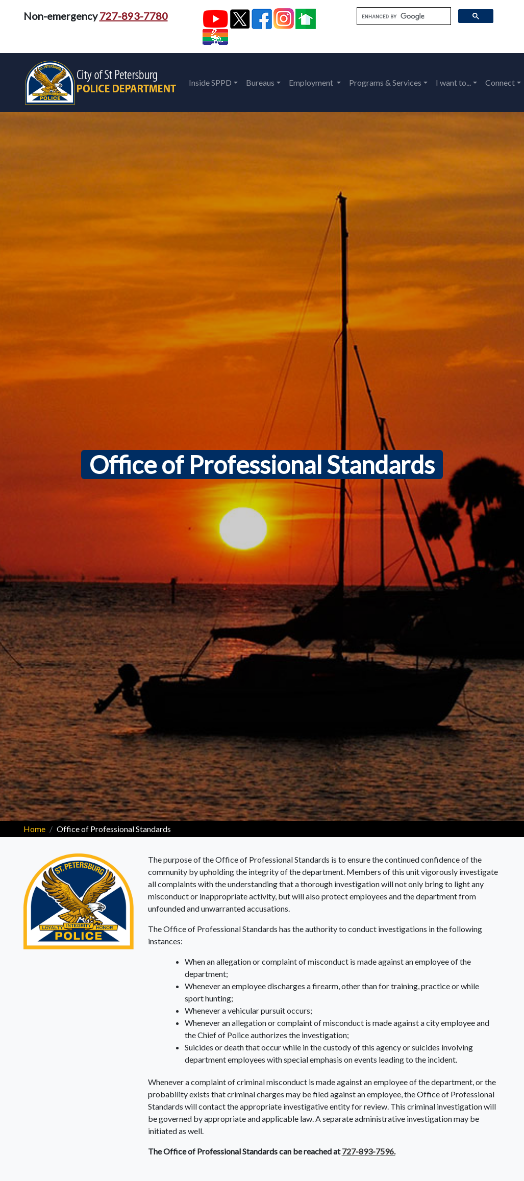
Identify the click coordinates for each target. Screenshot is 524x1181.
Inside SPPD (210, 82)
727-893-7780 (133, 16)
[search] (403, 16)
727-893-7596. (368, 1151)
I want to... (453, 82)
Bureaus (260, 82)
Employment (312, 82)
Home (34, 829)
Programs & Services (385, 82)
